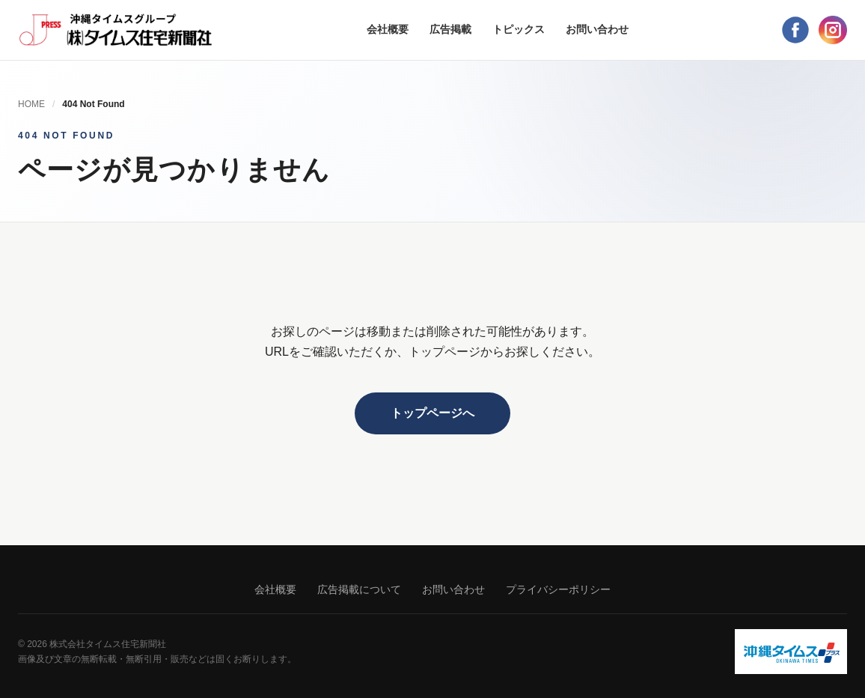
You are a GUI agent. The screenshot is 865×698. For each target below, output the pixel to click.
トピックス (518, 29)
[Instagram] (833, 30)
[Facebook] (795, 30)
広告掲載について (359, 589)
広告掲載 (450, 29)
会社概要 (388, 29)
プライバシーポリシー (558, 589)
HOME (31, 104)
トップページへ (432, 413)
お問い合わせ (597, 29)
